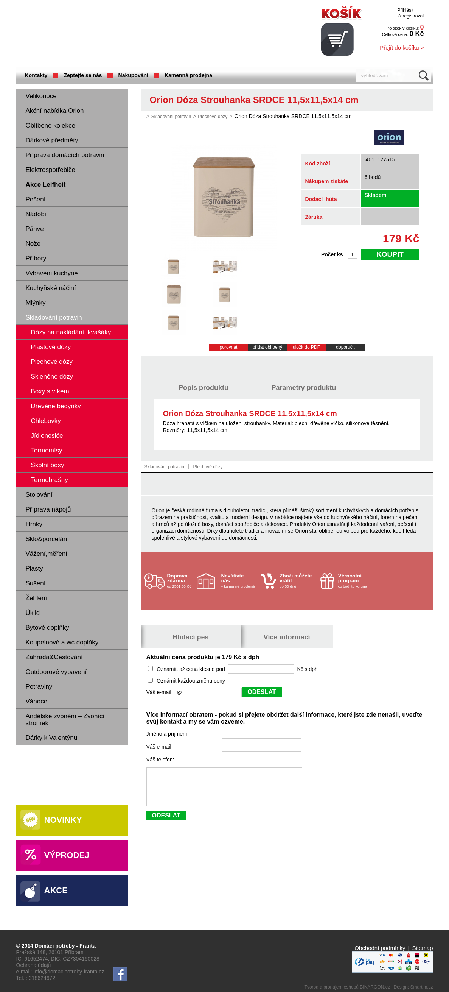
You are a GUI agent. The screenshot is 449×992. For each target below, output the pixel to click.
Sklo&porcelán (46, 539)
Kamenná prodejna (188, 75)
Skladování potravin (54, 317)
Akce (56, 890)
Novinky (63, 820)
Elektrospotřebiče (50, 169)
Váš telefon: (161, 759)
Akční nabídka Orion (55, 110)
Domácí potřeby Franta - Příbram (91, 34)
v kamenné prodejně (239, 580)
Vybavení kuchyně (52, 273)
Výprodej (67, 855)
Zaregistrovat (410, 16)
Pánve (35, 228)
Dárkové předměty (52, 140)
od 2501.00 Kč (181, 580)
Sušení (36, 583)
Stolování (39, 494)
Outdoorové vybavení (56, 671)
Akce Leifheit (46, 184)
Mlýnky (36, 302)
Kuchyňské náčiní (51, 288)
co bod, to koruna (356, 580)
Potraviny (39, 686)
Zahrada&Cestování (54, 657)
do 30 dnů (298, 580)
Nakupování (133, 75)
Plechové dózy (212, 116)
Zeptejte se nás (83, 75)
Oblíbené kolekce (50, 125)
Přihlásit (405, 10)
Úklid (33, 612)
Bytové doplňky (47, 627)
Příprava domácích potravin (65, 155)
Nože (33, 243)
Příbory (36, 258)
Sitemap (422, 948)
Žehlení (36, 598)
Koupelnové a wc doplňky (62, 642)
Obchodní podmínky (379, 948)
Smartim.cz (421, 987)
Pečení (36, 199)
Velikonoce (41, 96)
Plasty (34, 568)
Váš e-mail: (160, 747)
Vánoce (37, 701)
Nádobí (36, 214)
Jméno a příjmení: (168, 734)
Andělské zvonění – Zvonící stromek (65, 720)
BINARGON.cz (375, 987)
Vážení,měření (47, 553)
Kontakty (36, 75)
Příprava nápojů (48, 509)
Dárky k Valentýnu (52, 737)
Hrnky (34, 524)
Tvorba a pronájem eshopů (332, 987)
